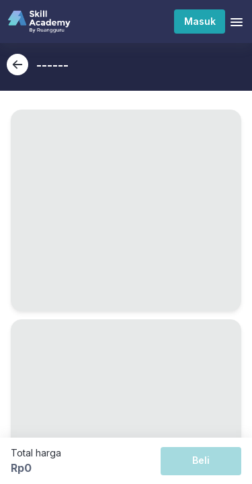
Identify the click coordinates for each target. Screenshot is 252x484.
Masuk (200, 21)
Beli (201, 460)
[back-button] (17, 64)
